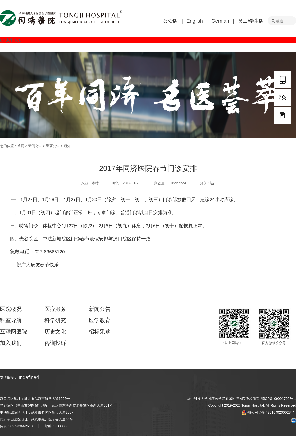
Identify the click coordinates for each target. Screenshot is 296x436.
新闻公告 (35, 146)
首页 (20, 146)
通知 (67, 146)
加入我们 (11, 343)
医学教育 (100, 320)
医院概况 (11, 309)
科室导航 (11, 320)
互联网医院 (13, 331)
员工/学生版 (251, 21)
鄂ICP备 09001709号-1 (278, 399)
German (220, 21)
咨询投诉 (55, 343)
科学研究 (55, 320)
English (194, 21)
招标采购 (100, 331)
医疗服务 (55, 309)
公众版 (170, 21)
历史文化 (55, 331)
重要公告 (53, 146)
